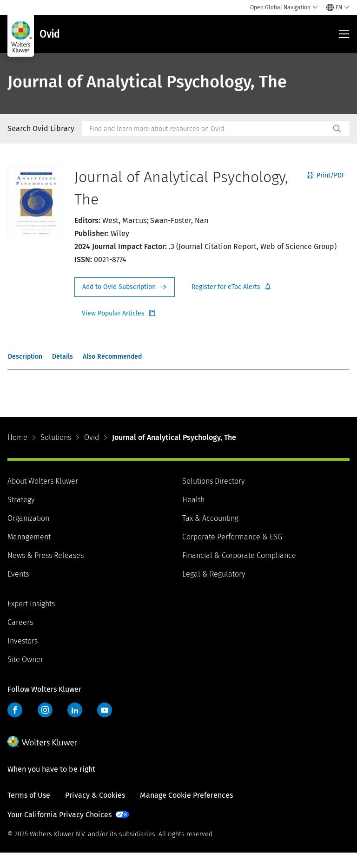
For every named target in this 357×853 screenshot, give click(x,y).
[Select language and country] (338, 7)
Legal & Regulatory (213, 574)
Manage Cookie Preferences (186, 795)
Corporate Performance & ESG (232, 536)
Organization (28, 518)
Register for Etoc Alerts (231, 287)
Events (18, 574)
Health (193, 499)
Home (17, 437)
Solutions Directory (213, 481)
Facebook (14, 709)
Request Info (124, 287)
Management (29, 536)
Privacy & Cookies (95, 795)
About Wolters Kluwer (42, 481)
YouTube (104, 709)
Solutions (55, 437)
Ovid (91, 437)
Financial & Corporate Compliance (239, 555)
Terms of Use (28, 795)
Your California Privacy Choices (59, 814)
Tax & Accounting (210, 518)
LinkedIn (74, 709)
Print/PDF (326, 175)
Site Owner (25, 659)
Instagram (45, 709)
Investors (22, 640)
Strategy (20, 499)
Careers (20, 622)
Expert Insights (31, 603)
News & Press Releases (45, 555)
